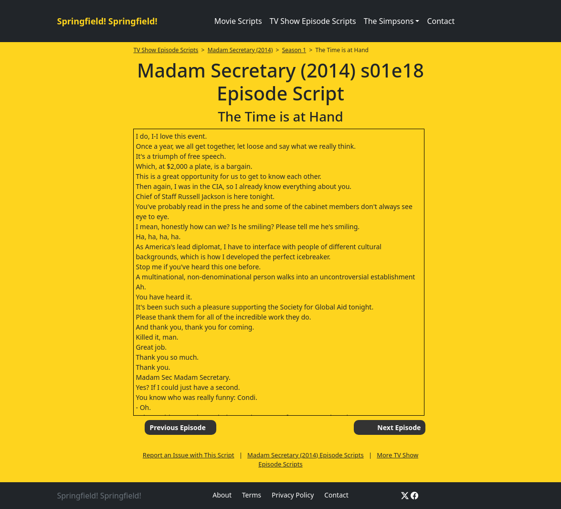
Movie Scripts (238, 21)
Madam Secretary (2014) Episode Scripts (305, 455)
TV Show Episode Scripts (313, 21)
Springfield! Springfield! (107, 21)
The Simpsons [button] (389, 21)
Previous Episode (177, 427)
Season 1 (294, 50)
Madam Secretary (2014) (240, 50)
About (222, 494)
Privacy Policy (293, 494)
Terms (251, 494)
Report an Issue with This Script (188, 455)
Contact (441, 21)
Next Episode (399, 427)
